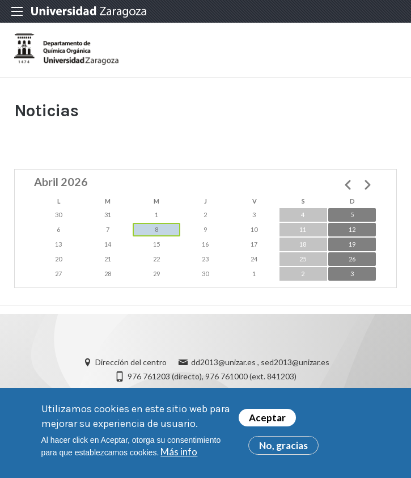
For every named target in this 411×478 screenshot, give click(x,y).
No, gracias (283, 446)
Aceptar (267, 419)
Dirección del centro (131, 362)
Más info (178, 453)
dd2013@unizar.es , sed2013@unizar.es (260, 362)
